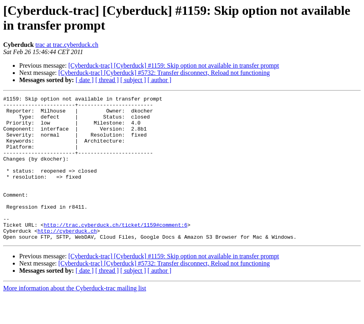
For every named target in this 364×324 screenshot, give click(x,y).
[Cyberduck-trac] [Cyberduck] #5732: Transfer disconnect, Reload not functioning (164, 72)
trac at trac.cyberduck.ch (66, 44)
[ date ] (85, 79)
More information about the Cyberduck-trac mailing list (74, 317)
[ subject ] (133, 79)
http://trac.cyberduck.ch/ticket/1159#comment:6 (115, 251)
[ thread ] (107, 79)
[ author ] (160, 79)
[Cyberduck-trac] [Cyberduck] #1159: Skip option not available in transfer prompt (173, 65)
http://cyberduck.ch (67, 258)
